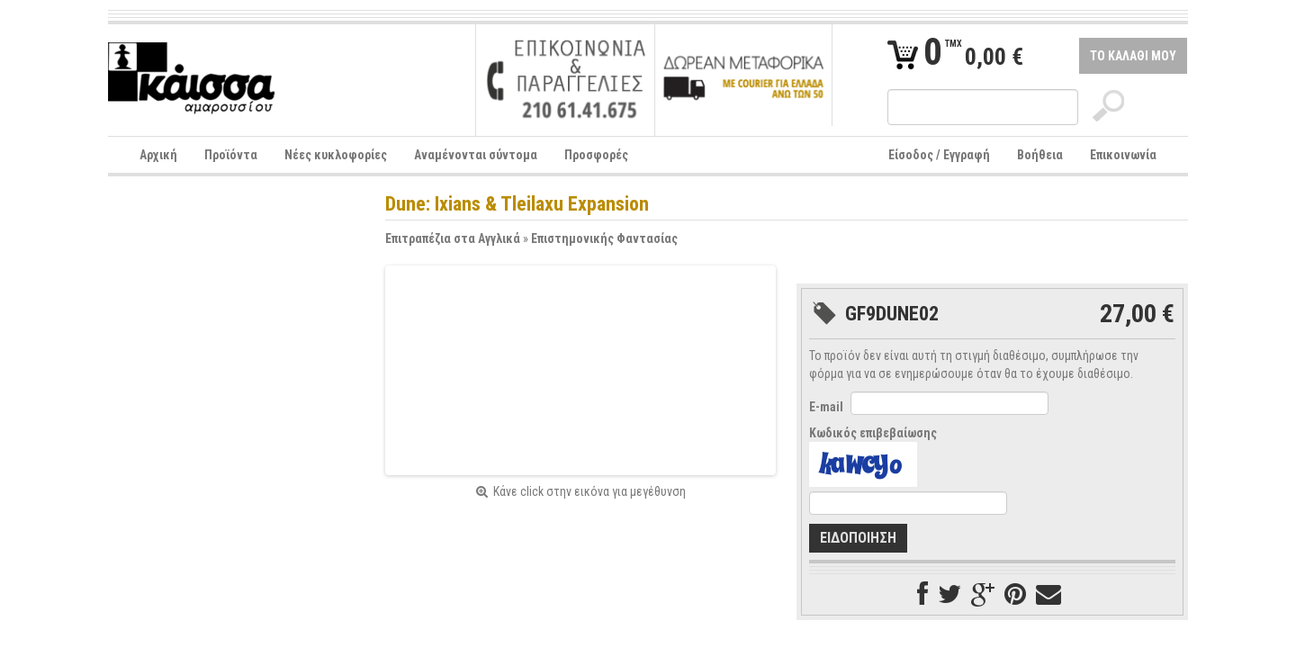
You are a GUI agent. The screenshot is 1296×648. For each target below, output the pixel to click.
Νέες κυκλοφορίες (335, 155)
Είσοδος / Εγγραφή (939, 155)
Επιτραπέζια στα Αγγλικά (452, 238)
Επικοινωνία (1123, 155)
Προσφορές (596, 155)
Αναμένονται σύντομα (475, 155)
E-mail (826, 407)
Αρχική (158, 155)
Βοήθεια (1040, 155)
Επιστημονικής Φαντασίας (604, 238)
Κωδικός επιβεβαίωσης (873, 433)
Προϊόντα (230, 155)
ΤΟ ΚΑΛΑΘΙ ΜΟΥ (1133, 56)
